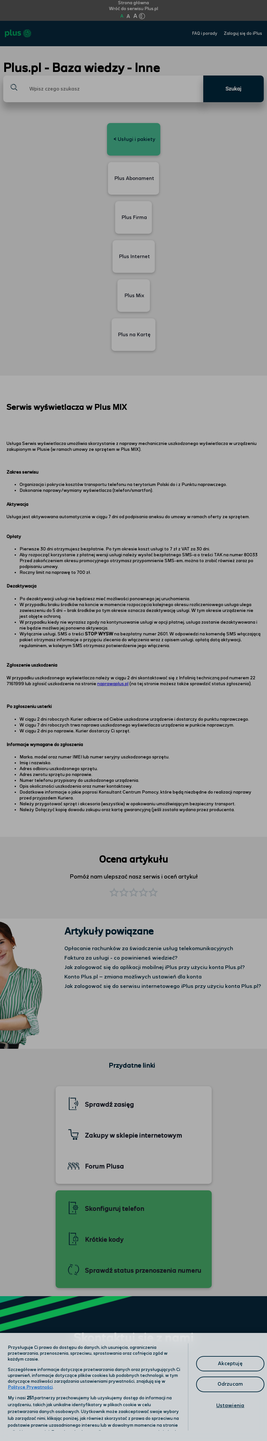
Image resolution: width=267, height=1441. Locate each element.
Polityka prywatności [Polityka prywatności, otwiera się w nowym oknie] (107, 1387)
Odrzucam (230, 1384)
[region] (133, 1387)
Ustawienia (230, 1405)
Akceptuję (230, 1363)
